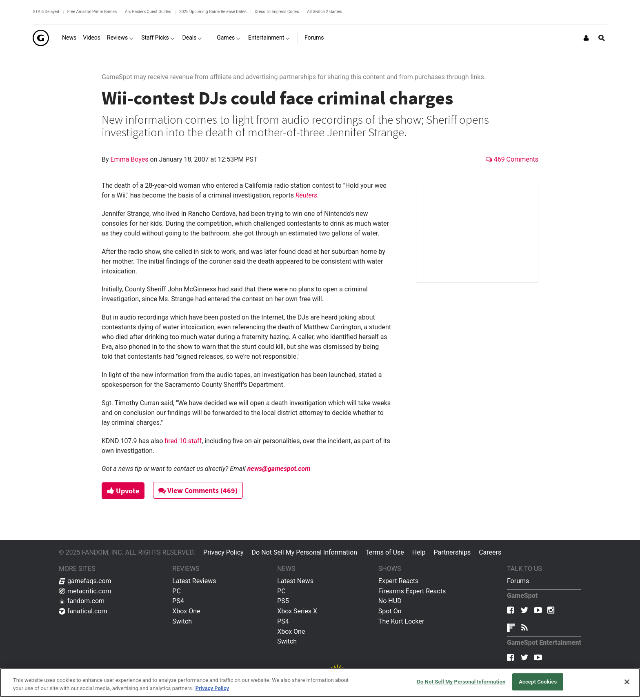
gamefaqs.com (85, 581)
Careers (490, 552)
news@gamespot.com (279, 469)
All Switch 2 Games (324, 11)
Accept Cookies (538, 682)
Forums (518, 581)
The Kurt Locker (401, 621)
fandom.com (81, 601)
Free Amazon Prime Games (92, 11)
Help (419, 552)
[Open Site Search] (601, 38)
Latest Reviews (194, 581)
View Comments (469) (198, 490)
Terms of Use (384, 552)
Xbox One (186, 611)
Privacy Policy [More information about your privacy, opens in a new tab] (212, 688)
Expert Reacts (398, 581)
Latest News (295, 581)
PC (176, 591)
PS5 (283, 601)
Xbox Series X (297, 611)
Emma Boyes (130, 159)
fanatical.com (83, 611)
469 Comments (512, 159)
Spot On (390, 611)
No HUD (390, 601)
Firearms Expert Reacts (412, 591)
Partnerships (452, 552)
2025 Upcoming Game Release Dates (213, 11)
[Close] (627, 682)
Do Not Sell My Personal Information (304, 552)
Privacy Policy (223, 552)
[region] (320, 682)
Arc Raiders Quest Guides (148, 11)
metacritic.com (85, 591)
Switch (182, 621)
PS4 (178, 601)
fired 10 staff (183, 441)
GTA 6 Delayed (46, 11)
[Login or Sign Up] (586, 38)
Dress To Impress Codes (277, 11)
